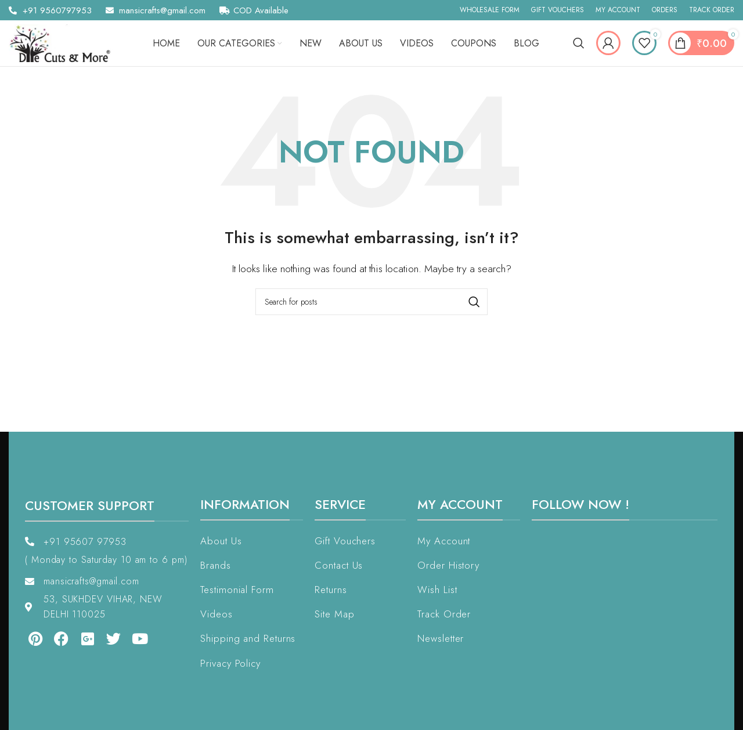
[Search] (578, 44)
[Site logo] (64, 43)
